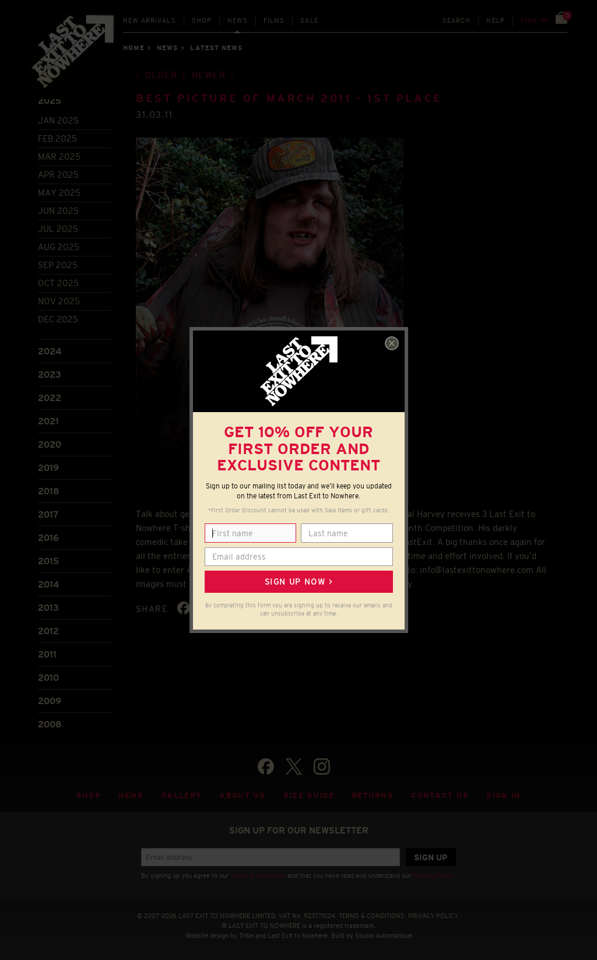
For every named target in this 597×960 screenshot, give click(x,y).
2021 (48, 421)
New (149, 20)
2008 (50, 724)
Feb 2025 (57, 138)
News (237, 20)
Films (274, 20)
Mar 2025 (59, 156)
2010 (48, 678)
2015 (48, 561)
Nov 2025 (59, 301)
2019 (48, 468)
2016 (48, 538)
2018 (48, 491)
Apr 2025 (58, 175)
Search (457, 20)
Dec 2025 (58, 319)
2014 (48, 584)
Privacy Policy (433, 875)
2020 (49, 444)
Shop (202, 20)
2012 (48, 631)
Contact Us (440, 795)
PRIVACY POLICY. (434, 915)
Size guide (308, 795)
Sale (309, 20)
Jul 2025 (58, 229)
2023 (49, 374)
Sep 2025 (58, 265)
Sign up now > (298, 581)
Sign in (534, 20)
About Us (242, 795)
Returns (373, 795)
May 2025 (59, 193)
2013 (48, 608)
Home (133, 47)
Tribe (246, 935)
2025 (49, 101)
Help (495, 20)
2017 (48, 514)
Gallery (181, 795)
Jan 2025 (58, 120)
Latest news (216, 47)
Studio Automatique (383, 935)
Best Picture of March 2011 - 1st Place (289, 98)
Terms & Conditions (258, 875)
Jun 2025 (58, 211)
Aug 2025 (58, 247)
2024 (49, 351)
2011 (47, 654)
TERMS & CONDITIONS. (372, 915)
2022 (49, 398)
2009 (49, 701)
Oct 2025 (58, 283)
